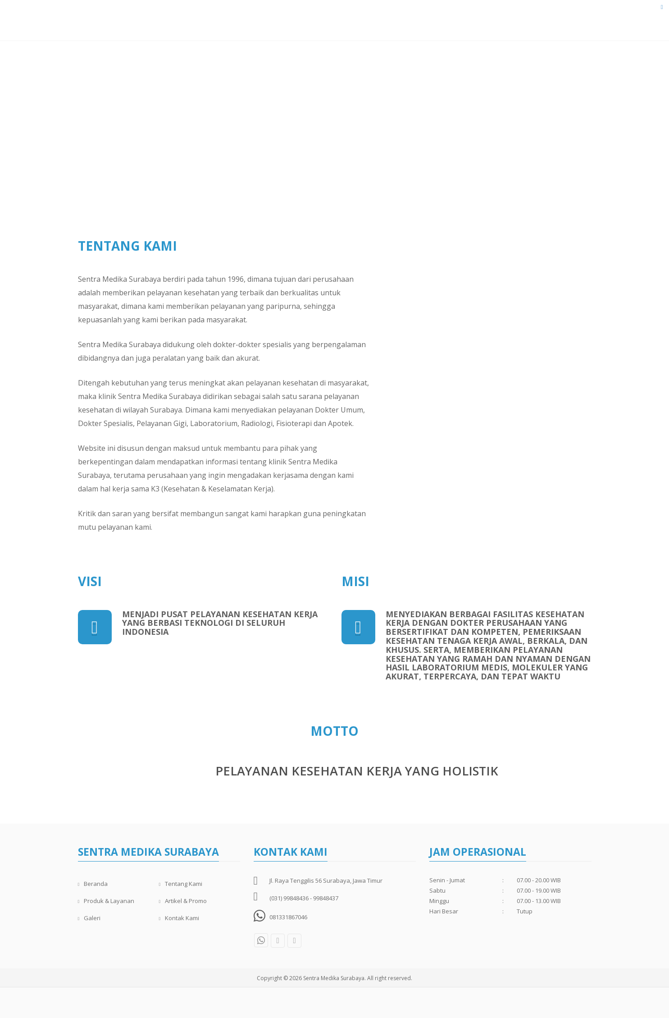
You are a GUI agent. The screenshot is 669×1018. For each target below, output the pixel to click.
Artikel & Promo (464, 22)
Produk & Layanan (397, 22)
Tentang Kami (296, 22)
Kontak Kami (557, 22)
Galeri (514, 22)
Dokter (343, 22)
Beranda (247, 22)
